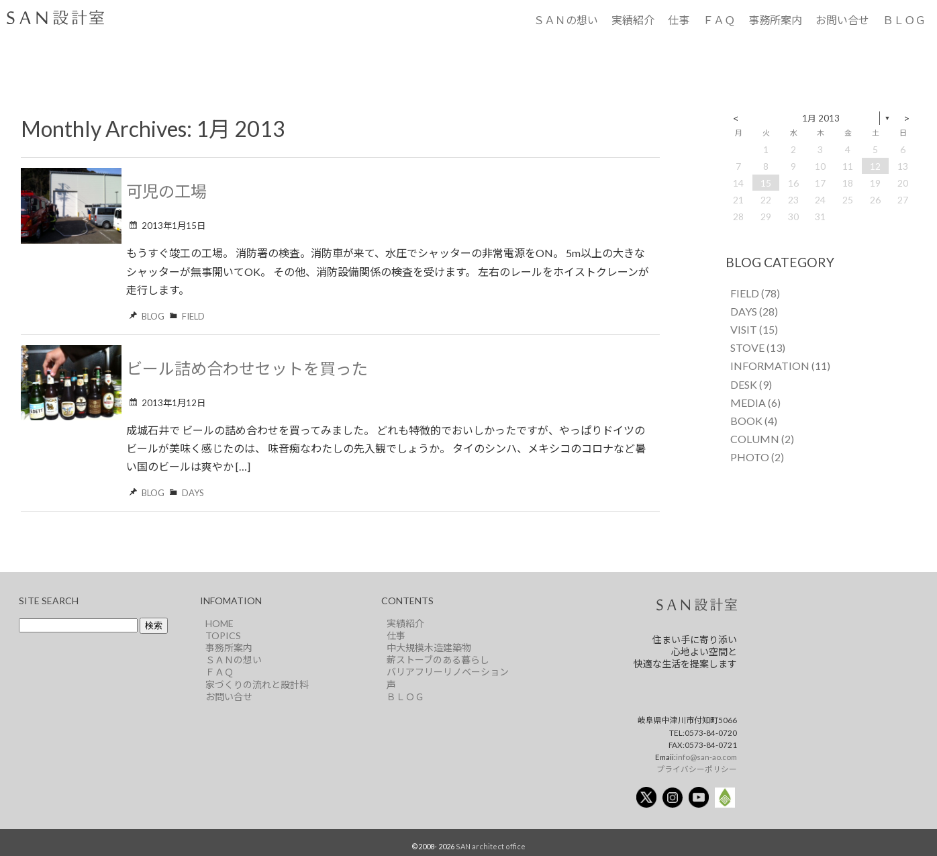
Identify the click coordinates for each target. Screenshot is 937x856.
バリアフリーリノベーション (448, 671)
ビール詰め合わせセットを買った (247, 368)
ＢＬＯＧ (904, 19)
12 (875, 166)
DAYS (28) (754, 311)
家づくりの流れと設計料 (257, 684)
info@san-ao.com (706, 756)
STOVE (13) (757, 347)
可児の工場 (166, 191)
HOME (219, 623)
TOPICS (223, 635)
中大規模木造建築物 (429, 647)
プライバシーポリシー (696, 768)
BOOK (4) (753, 420)
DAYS (193, 492)
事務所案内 (775, 19)
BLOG (153, 316)
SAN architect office (491, 846)
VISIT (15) (754, 329)
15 (765, 183)
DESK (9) (751, 384)
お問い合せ (842, 19)
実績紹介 (632, 19)
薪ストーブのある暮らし (438, 659)
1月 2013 (821, 118)
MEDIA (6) (755, 402)
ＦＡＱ (719, 19)
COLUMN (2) (762, 438)
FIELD (193, 316)
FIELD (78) (755, 293)
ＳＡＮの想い (566, 19)
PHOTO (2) (757, 456)
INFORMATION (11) (780, 365)
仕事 (678, 19)
